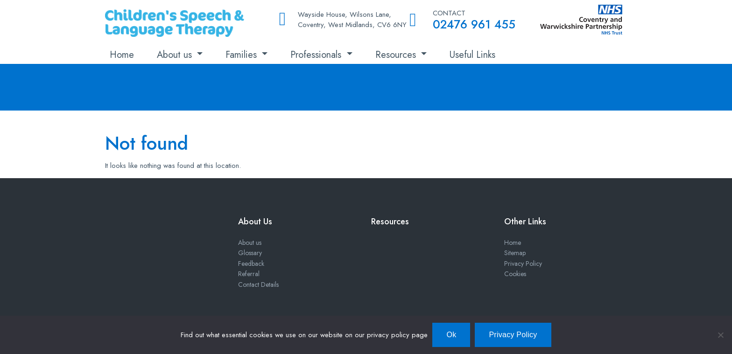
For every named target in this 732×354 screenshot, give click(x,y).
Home (122, 55)
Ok (451, 335)
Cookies (515, 273)
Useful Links (472, 55)
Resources (397, 55)
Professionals (317, 55)
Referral (249, 273)
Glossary (250, 252)
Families (242, 55)
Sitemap (515, 252)
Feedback (251, 263)
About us (176, 55)
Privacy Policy (523, 263)
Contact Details (258, 284)
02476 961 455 (474, 24)
